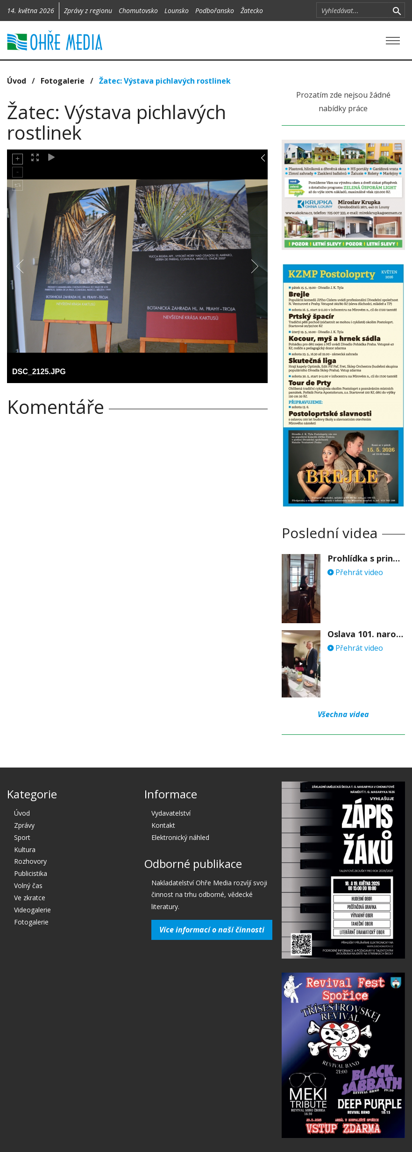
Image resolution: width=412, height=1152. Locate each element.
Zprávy (24, 825)
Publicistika (30, 873)
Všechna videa (343, 714)
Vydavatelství (171, 813)
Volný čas (28, 885)
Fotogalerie (63, 81)
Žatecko (252, 10)
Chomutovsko (138, 10)
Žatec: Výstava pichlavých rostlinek (165, 81)
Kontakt (163, 825)
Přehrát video (355, 572)
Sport (22, 837)
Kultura (25, 849)
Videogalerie (32, 909)
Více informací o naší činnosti (211, 929)
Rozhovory (30, 861)
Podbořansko (214, 10)
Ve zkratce (29, 897)
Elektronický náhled (180, 837)
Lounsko (176, 10)
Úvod (16, 81)
